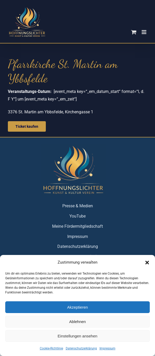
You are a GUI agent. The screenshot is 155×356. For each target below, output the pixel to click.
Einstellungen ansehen (77, 336)
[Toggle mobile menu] (144, 32)
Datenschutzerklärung (81, 348)
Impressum (107, 348)
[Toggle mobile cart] (133, 32)
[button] (147, 262)
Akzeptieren (77, 307)
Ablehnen (77, 321)
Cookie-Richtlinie (51, 348)
